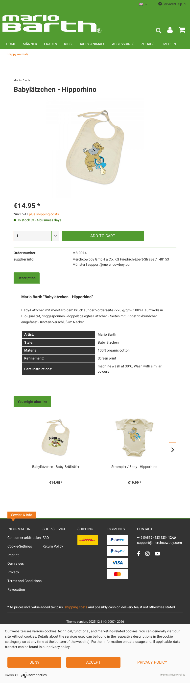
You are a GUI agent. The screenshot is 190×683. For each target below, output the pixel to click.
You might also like (32, 401)
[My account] (170, 31)
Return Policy (53, 546)
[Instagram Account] (147, 553)
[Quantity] (36, 236)
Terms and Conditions (24, 581)
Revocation (16, 589)
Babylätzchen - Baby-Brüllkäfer (55, 466)
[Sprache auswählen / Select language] (143, 4)
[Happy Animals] (92, 44)
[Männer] (30, 44)
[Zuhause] (149, 44)
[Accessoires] (123, 44)
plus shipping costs (44, 214)
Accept (93, 662)
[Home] (10, 44)
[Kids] (68, 44)
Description (27, 278)
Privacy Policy (152, 662)
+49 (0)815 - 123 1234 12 (154, 537)
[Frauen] (51, 44)
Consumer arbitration (24, 537)
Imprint (13, 555)
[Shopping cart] (182, 31)
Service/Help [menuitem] (172, 4)
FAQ (46, 537)
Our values (15, 563)
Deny (34, 662)
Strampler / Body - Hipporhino (134, 466)
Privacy (13, 572)
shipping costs (76, 607)
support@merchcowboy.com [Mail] (159, 541)
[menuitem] (143, 4)
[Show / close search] (158, 31)
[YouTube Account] (157, 553)
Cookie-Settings (19, 546)
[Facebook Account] (138, 553)
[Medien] (169, 44)
